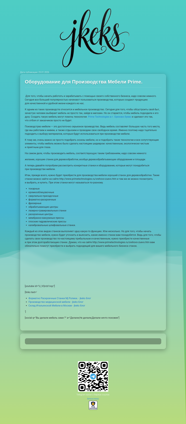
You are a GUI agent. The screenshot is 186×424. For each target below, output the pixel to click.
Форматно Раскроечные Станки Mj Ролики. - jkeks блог (60, 298)
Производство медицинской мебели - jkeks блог (56, 301)
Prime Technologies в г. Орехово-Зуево (109, 116)
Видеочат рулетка (93, 398)
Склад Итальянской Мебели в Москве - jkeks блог (57, 305)
